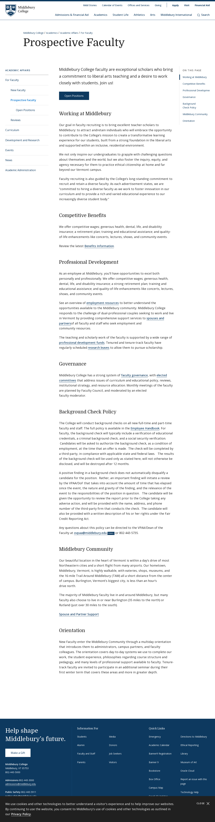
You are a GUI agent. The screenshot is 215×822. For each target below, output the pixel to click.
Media (112, 736)
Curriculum (12, 130)
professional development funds (82, 343)
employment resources (102, 303)
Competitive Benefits (194, 83)
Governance (189, 97)
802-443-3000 (26, 780)
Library (184, 753)
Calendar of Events (112, 5)
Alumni (80, 745)
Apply (175, 5)
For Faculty (87, 32)
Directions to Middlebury (193, 736)
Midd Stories (90, 5)
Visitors (113, 762)
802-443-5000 (12, 772)
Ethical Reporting (189, 745)
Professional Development (196, 90)
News (8, 160)
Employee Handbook (145, 428)
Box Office (154, 779)
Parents (81, 762)
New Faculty (18, 90)
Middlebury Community (195, 114)
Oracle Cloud (187, 770)
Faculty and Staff (86, 753)
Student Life (120, 15)
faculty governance (134, 375)
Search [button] (203, 15)
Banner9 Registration (160, 753)
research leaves (98, 348)
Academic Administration (20, 170)
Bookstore (154, 770)
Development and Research (22, 140)
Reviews (16, 120)
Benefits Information (99, 246)
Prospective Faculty (23, 100)
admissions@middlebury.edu (20, 784)
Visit (186, 5)
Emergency (155, 736)
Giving (158, 5)
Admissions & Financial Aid (72, 15)
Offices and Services (138, 5)
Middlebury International (176, 15)
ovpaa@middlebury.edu (90, 533)
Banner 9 (154, 762)
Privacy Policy (21, 814)
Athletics (139, 15)
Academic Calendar (159, 745)
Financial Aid (202, 5)
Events (9, 150)
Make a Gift (18, 753)
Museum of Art (188, 762)
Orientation (189, 120)
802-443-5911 (28, 792)
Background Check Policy (189, 105)
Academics (100, 15)
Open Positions (25, 110)
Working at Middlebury (195, 77)
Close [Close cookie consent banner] (203, 803)
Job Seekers (115, 753)
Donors (113, 745)
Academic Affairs (69, 32)
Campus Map (156, 787)
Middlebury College (33, 32)
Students (82, 736)
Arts (152, 15)
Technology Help (189, 792)
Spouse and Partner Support (79, 614)
